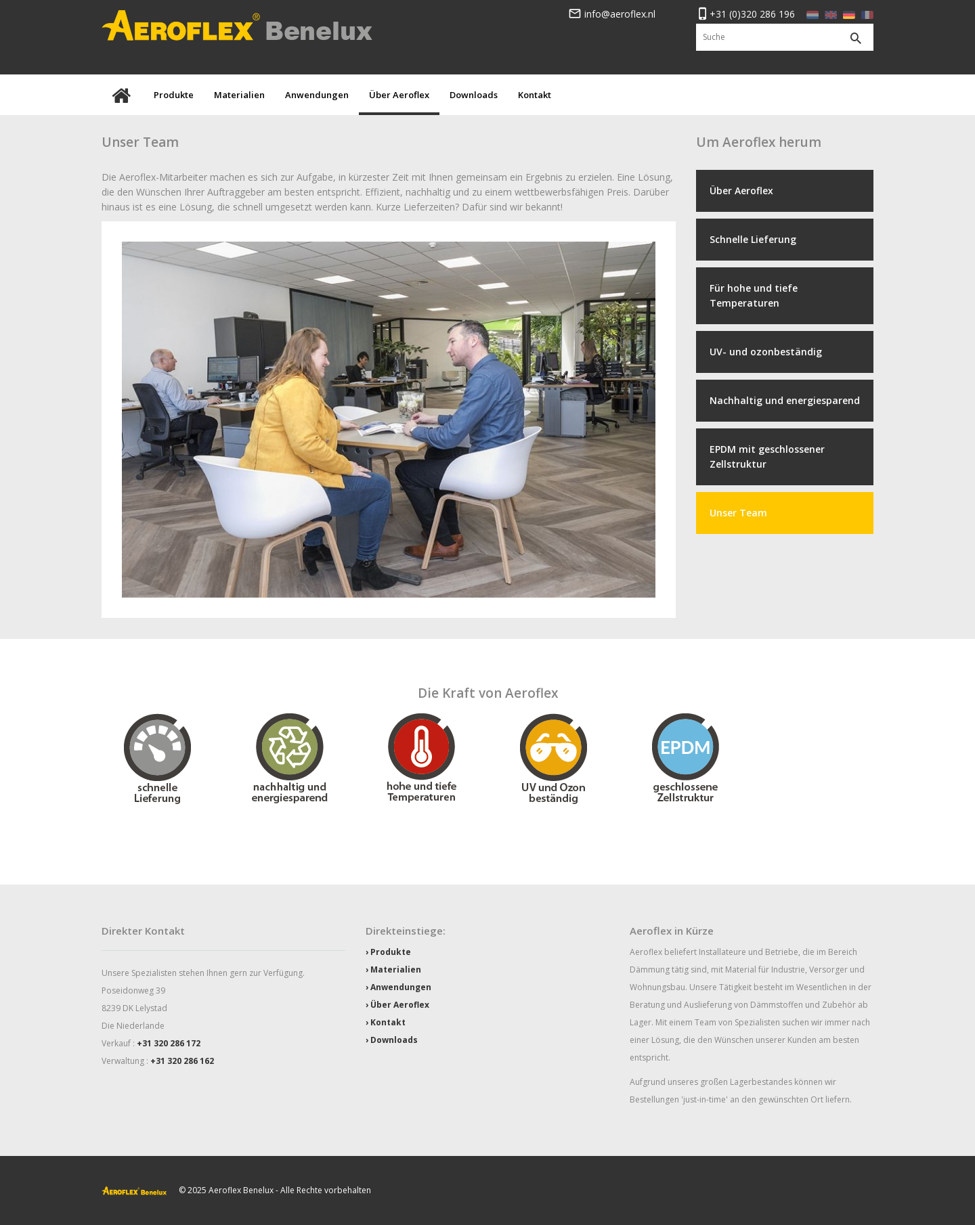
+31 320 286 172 (168, 1043)
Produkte (174, 95)
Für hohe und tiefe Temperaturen (754, 295)
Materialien (239, 95)
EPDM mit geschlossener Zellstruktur (767, 456)
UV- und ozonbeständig (766, 351)
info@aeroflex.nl (611, 13)
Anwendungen (317, 95)
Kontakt (534, 95)
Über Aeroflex (399, 95)
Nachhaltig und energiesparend (785, 400)
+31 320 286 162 (182, 1061)
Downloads (474, 95)
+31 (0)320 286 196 (745, 13)
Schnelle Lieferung (753, 239)
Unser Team (738, 512)
